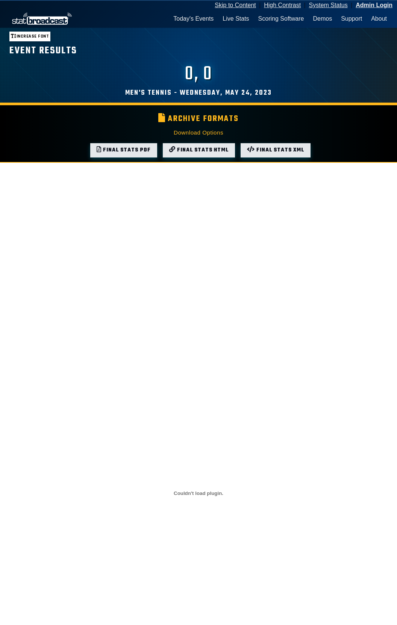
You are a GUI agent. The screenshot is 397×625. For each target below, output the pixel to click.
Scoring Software (281, 18)
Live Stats (236, 18)
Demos (322, 18)
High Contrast (282, 5)
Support (351, 18)
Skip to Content (235, 5)
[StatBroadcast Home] (54, 18)
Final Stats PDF (124, 150)
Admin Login (374, 5)
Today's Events (193, 18)
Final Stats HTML (199, 150)
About (379, 18)
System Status (328, 5)
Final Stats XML (275, 150)
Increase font (30, 36)
